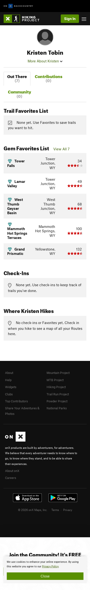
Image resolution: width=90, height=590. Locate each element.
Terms (55, 509)
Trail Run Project (58, 394)
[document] (45, 570)
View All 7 (61, 149)
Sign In (70, 18)
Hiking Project (56, 387)
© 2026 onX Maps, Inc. (32, 509)
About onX (12, 471)
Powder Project (57, 401)
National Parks (57, 408)
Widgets (10, 387)
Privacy (67, 509)
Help (8, 380)
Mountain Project (58, 373)
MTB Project (55, 380)
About (9, 373)
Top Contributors (16, 401)
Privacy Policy (50, 566)
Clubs (9, 394)
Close (45, 576)
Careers (10, 478)
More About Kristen (45, 61)
